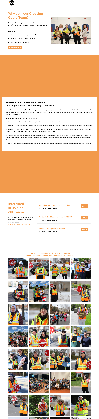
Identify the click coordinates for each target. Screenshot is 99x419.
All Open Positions (15, 47)
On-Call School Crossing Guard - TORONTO (55, 217)
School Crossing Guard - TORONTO (52, 229)
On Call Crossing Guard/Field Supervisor (54, 205)
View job (84, 206)
